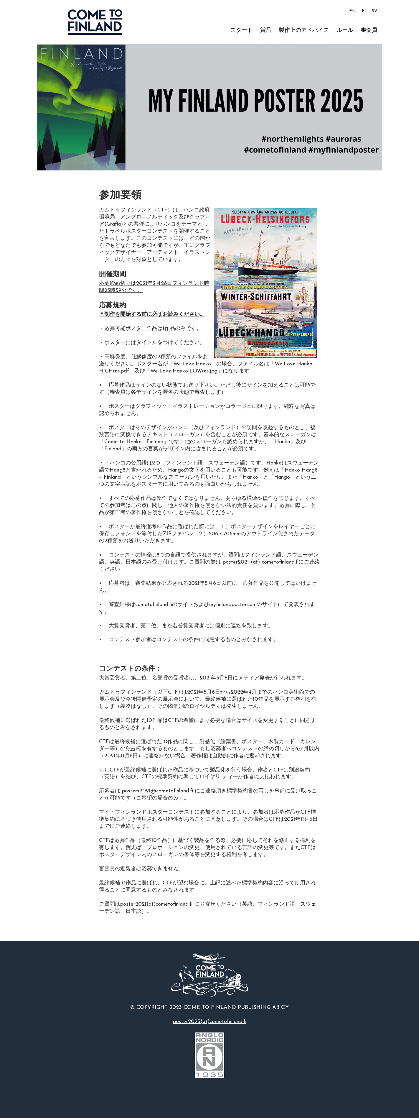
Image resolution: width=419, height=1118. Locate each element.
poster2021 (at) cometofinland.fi (260, 562)
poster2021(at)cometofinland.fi (156, 904)
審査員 (369, 30)
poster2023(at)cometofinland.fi (209, 1022)
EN (352, 11)
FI (364, 11)
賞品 (265, 30)
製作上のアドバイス (304, 30)
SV (374, 11)
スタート (241, 30)
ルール (344, 30)
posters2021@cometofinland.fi (157, 791)
